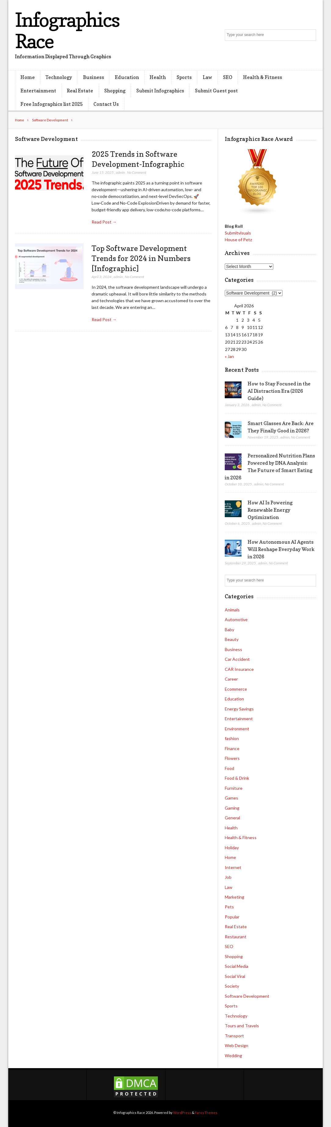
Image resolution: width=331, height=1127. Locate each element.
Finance (232, 748)
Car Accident (237, 659)
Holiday (232, 847)
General (232, 817)
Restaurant (235, 936)
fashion (232, 738)
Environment (237, 728)
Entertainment (38, 91)
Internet (233, 867)
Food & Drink (237, 778)
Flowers (232, 758)
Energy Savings (239, 708)
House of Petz (238, 239)
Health (158, 77)
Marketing (234, 897)
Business (93, 77)
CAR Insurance (239, 669)
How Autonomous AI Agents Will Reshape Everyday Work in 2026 (281, 549)
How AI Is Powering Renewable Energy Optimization (270, 509)
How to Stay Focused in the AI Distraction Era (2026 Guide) (279, 391)
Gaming (232, 807)
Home (27, 77)
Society (232, 986)
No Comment (136, 172)
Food (229, 768)
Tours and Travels (242, 1025)
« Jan (229, 356)
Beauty (231, 639)
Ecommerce (236, 689)
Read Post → (104, 221)
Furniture (233, 788)
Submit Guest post (216, 91)
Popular (232, 916)
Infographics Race (67, 30)
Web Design (236, 1045)
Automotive (236, 619)
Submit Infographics (160, 91)
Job (228, 877)
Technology (58, 77)
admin (120, 172)
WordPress (182, 1112)
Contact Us (106, 104)
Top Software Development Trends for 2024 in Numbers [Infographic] (141, 258)
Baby (229, 629)
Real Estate (80, 91)
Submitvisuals (238, 232)
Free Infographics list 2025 (51, 104)
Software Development (50, 120)
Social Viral (235, 976)
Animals (232, 609)
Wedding (233, 1055)
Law (207, 77)
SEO (227, 77)
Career (231, 679)
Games (231, 797)
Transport (234, 1035)
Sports (184, 77)
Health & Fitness (262, 77)
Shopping (114, 91)
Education (127, 77)
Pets (229, 906)
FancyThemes (206, 1112)
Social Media (236, 966)
